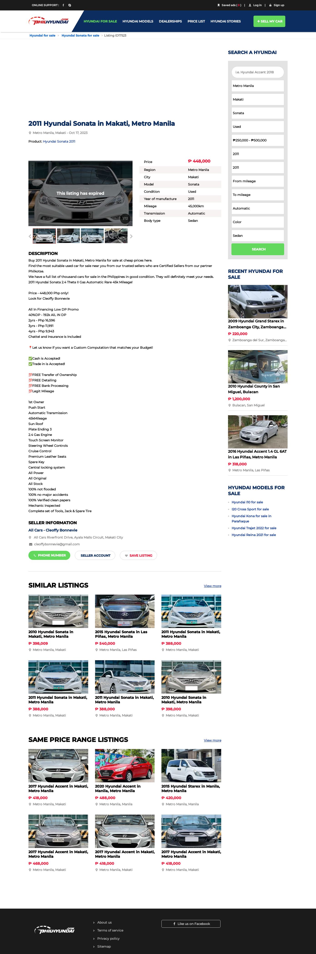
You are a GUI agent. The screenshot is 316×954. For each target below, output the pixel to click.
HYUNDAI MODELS (138, 21)
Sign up (276, 5)
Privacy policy (108, 939)
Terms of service (110, 930)
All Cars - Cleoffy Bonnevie (52, 530)
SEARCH (259, 249)
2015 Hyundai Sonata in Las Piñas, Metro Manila (121, 634)
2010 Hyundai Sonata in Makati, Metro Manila (50, 634)
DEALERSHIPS (170, 21)
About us (104, 922)
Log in (255, 5)
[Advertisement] (124, 85)
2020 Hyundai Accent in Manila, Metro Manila (117, 788)
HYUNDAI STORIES (226, 21)
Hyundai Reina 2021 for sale (254, 535)
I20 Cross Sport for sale (250, 509)
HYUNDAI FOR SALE (100, 21)
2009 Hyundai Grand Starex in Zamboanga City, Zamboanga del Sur (256, 327)
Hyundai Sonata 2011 (59, 141)
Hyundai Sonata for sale (80, 35)
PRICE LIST (196, 21)
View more (212, 586)
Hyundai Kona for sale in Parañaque (251, 518)
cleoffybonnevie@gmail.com (57, 544)
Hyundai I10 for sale (247, 502)
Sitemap (104, 946)
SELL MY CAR (269, 21)
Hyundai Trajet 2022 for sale (254, 528)
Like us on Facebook (191, 924)
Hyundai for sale (42, 35)
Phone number (49, 555)
